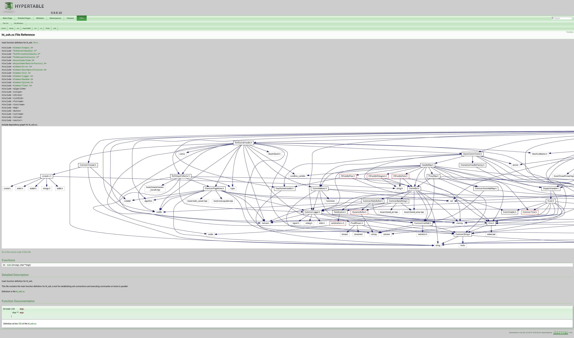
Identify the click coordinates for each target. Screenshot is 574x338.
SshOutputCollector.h (26, 57)
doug (11, 28)
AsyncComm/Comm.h (23, 60)
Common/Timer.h (22, 85)
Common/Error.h (22, 66)
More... (36, 42)
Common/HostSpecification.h (29, 69)
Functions (570, 32)
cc (41, 28)
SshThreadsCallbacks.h (26, 54)
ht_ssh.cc (20, 291)
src (18, 28)
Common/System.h (23, 82)
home (4, 28)
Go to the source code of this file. (16, 252)
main (9, 265)
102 (20, 323)
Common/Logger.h (23, 76)
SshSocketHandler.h (24, 51)
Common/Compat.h (23, 47)
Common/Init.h (21, 73)
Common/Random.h (23, 79)
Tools (48, 28)
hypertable (27, 28)
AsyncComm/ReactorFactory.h (29, 63)
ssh (54, 28)
